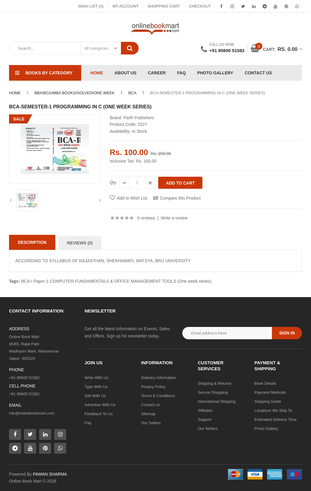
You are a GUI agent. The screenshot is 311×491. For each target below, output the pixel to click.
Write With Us (96, 377)
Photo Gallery (266, 428)
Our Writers (208, 428)
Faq (88, 423)
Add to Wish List (132, 198)
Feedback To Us (99, 414)
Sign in (287, 333)
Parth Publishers (138, 117)
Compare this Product (180, 198)
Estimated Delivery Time (275, 419)
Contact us (150, 404)
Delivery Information (158, 377)
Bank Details (265, 383)
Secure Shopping (213, 392)
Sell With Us (95, 395)
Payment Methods (270, 392)
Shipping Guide (267, 401)
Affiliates (205, 410)
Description (32, 242)
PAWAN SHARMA (50, 474)
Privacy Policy (153, 386)
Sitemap (148, 414)
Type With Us (96, 386)
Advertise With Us (100, 404)
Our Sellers (151, 423)
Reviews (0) (80, 243)
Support (205, 419)
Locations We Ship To (273, 410)
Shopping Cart (164, 6)
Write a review (174, 218)
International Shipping (217, 401)
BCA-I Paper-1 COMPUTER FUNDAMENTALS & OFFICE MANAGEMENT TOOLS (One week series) (116, 281)
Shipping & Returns (215, 383)
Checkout (200, 6)
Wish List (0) (90, 6)
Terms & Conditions (158, 395)
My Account (125, 6)
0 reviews (146, 218)
